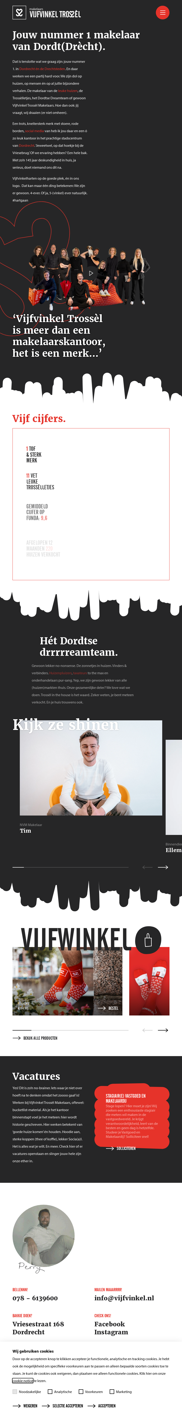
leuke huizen (68, 90)
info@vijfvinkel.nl (124, 1298)
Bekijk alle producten (35, 1038)
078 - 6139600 (35, 1298)
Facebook (109, 1324)
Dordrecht (26, 145)
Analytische (60, 1391)
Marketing (121, 1391)
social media (34, 131)
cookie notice (23, 1380)
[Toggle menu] (162, 12)
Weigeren (25, 1406)
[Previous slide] (147, 1030)
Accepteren (102, 1406)
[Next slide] (163, 1030)
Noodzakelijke (27, 1391)
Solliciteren (121, 1148)
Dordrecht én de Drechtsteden (42, 68)
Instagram (111, 1332)
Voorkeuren (91, 1391)
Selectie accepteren (62, 1406)
